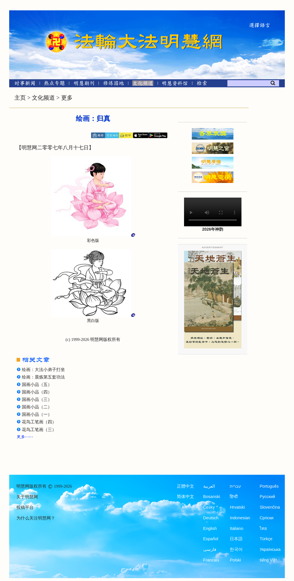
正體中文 (185, 486)
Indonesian (240, 518)
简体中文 (185, 496)
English (210, 528)
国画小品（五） (37, 384)
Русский (267, 496)
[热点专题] (54, 84)
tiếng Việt (268, 560)
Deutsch (210, 518)
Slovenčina (270, 507)
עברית (235, 486)
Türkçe (266, 538)
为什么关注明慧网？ (35, 518)
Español (210, 538)
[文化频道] (142, 84)
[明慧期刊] (84, 84)
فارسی (209, 549)
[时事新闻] (23, 84)
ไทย (263, 528)
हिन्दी (234, 496)
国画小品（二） (37, 407)
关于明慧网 (27, 497)
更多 (67, 97)
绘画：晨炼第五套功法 (43, 377)
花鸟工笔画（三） (39, 429)
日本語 (236, 538)
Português (269, 486)
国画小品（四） (37, 392)
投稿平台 (25, 507)
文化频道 (43, 97)
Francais (211, 560)
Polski (235, 560)
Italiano (236, 528)
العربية (209, 486)
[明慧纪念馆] (175, 84)
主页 (20, 97)
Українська (270, 549)
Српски (266, 518)
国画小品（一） (37, 414)
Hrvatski (237, 507)
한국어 (236, 549)
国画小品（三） (37, 399)
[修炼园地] (113, 84)
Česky (209, 507)
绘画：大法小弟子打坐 (43, 369)
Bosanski (211, 496)
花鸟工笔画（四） (39, 422)
